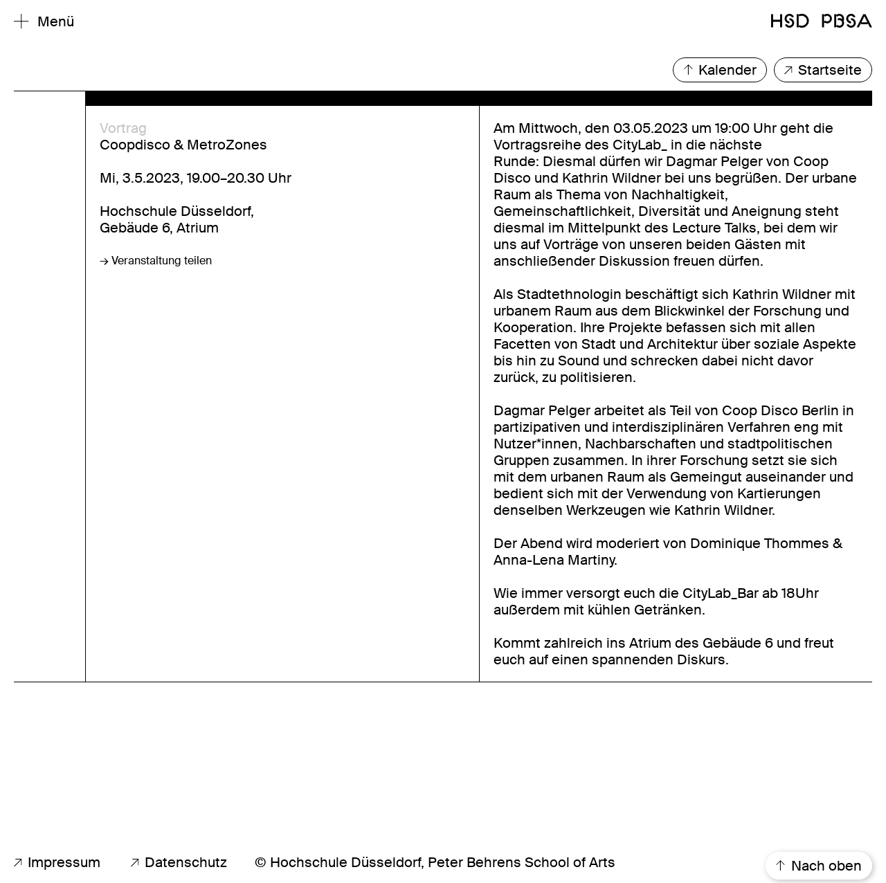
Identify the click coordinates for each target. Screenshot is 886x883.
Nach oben (819, 866)
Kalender (720, 70)
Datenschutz (179, 862)
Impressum (57, 862)
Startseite (823, 70)
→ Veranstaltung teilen (156, 260)
